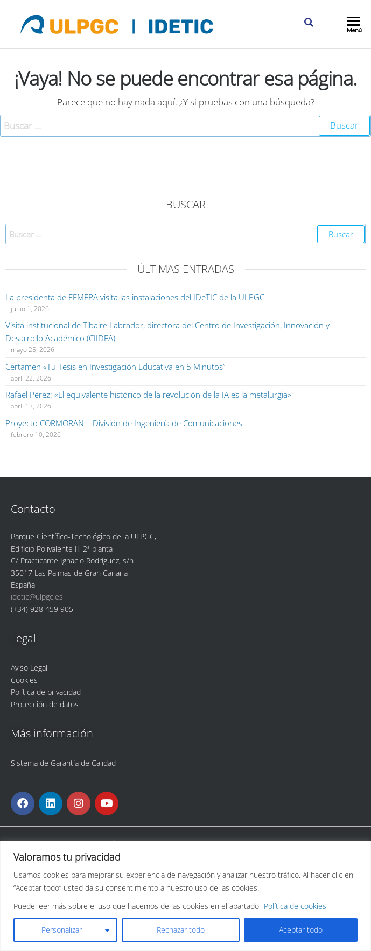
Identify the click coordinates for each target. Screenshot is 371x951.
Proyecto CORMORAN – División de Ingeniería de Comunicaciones (123, 423)
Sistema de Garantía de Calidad (63, 763)
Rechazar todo (181, 930)
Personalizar (61, 930)
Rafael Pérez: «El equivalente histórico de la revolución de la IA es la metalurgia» (148, 394)
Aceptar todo (301, 930)
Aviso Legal (29, 668)
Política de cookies (295, 906)
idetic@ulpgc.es (37, 596)
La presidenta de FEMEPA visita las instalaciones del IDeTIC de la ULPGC (134, 297)
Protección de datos (45, 704)
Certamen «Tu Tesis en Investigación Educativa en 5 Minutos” (115, 366)
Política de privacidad (46, 692)
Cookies (24, 680)
